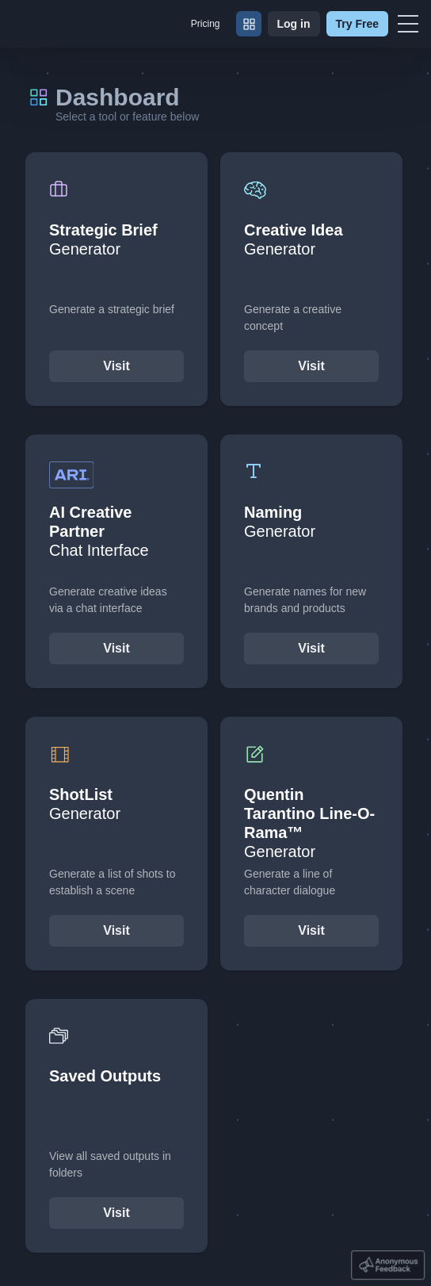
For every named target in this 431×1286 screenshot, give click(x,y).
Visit (116, 366)
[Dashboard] (248, 23)
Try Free (357, 23)
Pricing (205, 23)
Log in (294, 23)
